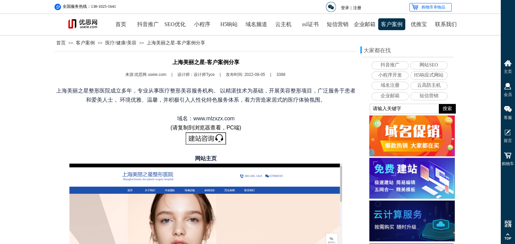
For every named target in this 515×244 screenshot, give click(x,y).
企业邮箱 (364, 24)
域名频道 (256, 24)
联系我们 (446, 24)
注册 (357, 7)
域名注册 (390, 85)
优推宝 (419, 24)
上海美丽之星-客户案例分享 (176, 42)
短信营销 (337, 24)
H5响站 (229, 24)
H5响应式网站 (429, 75)
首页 (120, 24)
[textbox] (404, 108)
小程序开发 (390, 75)
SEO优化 (174, 24)
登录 (345, 7)
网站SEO (429, 64)
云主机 (283, 24)
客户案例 (392, 24)
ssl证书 (310, 24)
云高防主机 (429, 85)
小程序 (202, 24)
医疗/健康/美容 (120, 42)
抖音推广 (148, 24)
